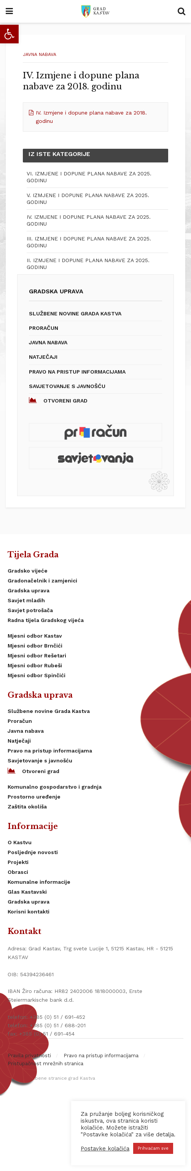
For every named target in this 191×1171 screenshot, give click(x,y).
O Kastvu (20, 842)
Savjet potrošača (30, 610)
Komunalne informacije (39, 882)
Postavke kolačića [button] (105, 1148)
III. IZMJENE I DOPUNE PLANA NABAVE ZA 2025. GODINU (89, 241)
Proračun (43, 328)
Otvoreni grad (58, 400)
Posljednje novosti (33, 852)
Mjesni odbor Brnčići (35, 646)
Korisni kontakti (28, 911)
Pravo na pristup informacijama (77, 372)
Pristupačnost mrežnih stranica (45, 1063)
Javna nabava (39, 54)
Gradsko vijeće (28, 571)
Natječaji (43, 357)
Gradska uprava (28, 590)
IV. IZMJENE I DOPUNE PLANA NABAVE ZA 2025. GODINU (89, 220)
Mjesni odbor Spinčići (36, 675)
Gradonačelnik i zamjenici (42, 581)
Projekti (18, 862)
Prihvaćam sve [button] (153, 1148)
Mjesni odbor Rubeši (35, 665)
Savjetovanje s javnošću (67, 386)
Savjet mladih (26, 600)
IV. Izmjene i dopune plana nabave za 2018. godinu (91, 117)
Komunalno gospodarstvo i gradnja (55, 787)
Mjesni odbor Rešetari (37, 655)
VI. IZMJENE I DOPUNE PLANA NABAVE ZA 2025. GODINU (89, 176)
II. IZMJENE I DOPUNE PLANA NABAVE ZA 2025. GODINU (88, 263)
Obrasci (18, 872)
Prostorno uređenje (34, 797)
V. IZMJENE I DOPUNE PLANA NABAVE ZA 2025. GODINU (88, 198)
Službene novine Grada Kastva (75, 313)
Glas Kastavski (27, 892)
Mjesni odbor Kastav (35, 636)
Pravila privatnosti (29, 1055)
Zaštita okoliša (27, 806)
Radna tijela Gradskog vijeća (46, 620)
